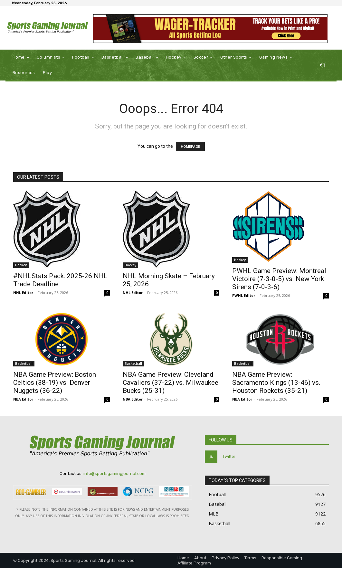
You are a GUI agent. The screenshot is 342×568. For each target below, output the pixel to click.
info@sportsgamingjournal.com (114, 473)
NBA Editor (23, 399)
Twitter (229, 456)
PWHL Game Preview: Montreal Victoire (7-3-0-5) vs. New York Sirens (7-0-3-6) (279, 279)
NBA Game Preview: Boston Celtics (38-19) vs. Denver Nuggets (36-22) (54, 382)
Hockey (21, 265)
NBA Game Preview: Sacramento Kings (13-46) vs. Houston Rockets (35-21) (276, 382)
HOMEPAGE (190, 147)
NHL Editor (23, 292)
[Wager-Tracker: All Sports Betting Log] (210, 28)
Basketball (24, 363)
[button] (322, 65)
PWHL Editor (243, 295)
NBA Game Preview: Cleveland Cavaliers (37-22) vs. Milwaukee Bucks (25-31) (170, 382)
